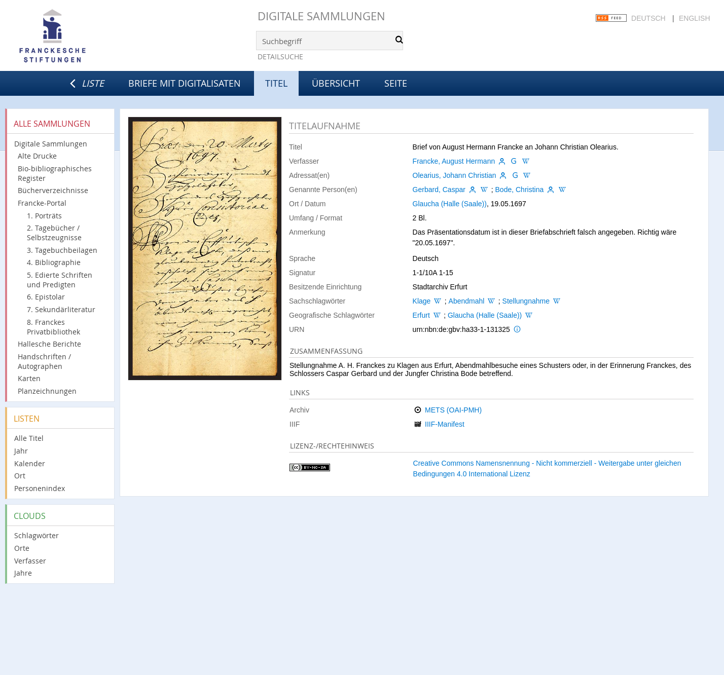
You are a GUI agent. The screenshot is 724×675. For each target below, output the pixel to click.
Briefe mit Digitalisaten (184, 83)
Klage (422, 301)
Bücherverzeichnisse (53, 190)
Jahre (23, 573)
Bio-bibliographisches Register (55, 173)
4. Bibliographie (54, 262)
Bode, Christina (519, 189)
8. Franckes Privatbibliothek (53, 326)
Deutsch (648, 18)
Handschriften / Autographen (44, 361)
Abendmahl (467, 301)
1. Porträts (44, 215)
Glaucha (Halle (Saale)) (450, 204)
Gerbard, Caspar (439, 189)
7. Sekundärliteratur (61, 309)
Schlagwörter (36, 535)
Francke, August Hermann (454, 161)
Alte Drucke (37, 156)
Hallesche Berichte (49, 344)
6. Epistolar (46, 297)
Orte (21, 548)
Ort (19, 475)
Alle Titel (29, 438)
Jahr (21, 451)
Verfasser (30, 561)
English (694, 18)
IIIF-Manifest (444, 424)
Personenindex (39, 488)
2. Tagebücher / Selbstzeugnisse (54, 232)
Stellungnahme (526, 301)
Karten (29, 378)
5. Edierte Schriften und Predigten (59, 279)
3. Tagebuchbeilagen (62, 250)
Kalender (29, 463)
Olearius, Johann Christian (454, 175)
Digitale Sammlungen (321, 16)
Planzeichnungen (47, 391)
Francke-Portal (42, 203)
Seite (395, 83)
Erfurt (421, 315)
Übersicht (336, 83)
